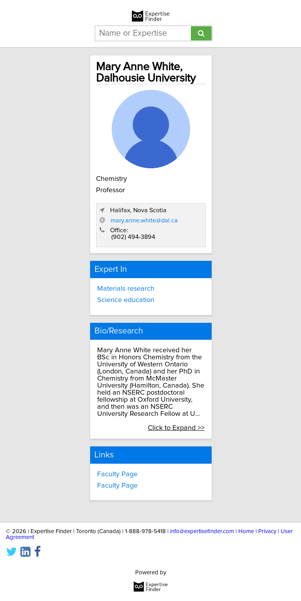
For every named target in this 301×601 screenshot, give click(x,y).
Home (246, 531)
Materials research (125, 288)
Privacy (267, 531)
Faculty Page (117, 474)
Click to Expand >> (176, 428)
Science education (125, 300)
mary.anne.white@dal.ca (144, 220)
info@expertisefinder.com (202, 531)
